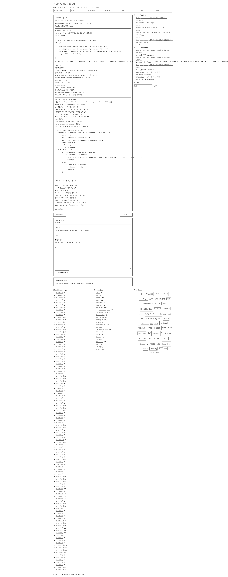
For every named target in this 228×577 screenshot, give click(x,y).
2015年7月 (59, 361)
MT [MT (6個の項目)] (156, 303)
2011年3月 (59, 452)
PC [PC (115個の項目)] (149, 333)
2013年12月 (60, 405)
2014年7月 (59, 388)
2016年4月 (59, 349)
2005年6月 (59, 535)
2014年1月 (59, 403)
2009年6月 (59, 491)
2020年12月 (60, 317)
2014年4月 (59, 396)
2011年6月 (59, 447)
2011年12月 (60, 440)
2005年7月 (59, 533)
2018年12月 (60, 329)
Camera (99, 302)
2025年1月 (59, 293)
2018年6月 (59, 339)
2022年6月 (59, 312)
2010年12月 (60, 459)
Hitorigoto (99, 319)
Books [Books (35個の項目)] (156, 339)
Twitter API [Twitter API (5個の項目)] (145, 323)
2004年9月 (59, 552)
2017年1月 (59, 344)
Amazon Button (60, 85)
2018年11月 (60, 332)
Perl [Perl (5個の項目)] (142, 318)
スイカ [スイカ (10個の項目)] (165, 294)
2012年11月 (60, 427)
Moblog (98, 322)
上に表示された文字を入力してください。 (69, 242)
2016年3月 (59, 351)
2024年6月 (59, 302)
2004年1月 (59, 565)
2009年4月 (59, 496)
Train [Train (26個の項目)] (164, 328)
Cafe (97, 300)
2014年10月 (60, 381)
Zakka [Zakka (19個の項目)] (142, 344)
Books (98, 297)
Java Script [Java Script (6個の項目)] (166, 308)
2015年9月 (59, 356)
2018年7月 (59, 337)
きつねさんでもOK (62, 124)
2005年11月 (60, 523)
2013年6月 (59, 420)
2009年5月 (59, 494)
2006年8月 (59, 511)
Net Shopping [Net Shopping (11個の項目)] (148, 303)
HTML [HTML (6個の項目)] (165, 303)
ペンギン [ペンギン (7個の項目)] (164, 338)
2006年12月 (60, 503)
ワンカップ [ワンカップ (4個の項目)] (157, 308)
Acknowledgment (104, 310)
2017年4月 (59, 342)
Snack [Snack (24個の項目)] (166, 319)
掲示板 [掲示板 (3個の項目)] (168, 298)
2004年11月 (60, 547)
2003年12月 (60, 567)
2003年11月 (60, 570)
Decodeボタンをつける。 (63, 82)
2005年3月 (59, 538)
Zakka (98, 349)
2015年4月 (59, 369)
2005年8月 (59, 530)
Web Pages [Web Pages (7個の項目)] (143, 299)
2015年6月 (59, 364)
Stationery (99, 342)
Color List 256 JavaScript (145, 22)
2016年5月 (59, 346)
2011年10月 (60, 442)
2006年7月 (59, 513)
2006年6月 (59, 516)
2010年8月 (59, 462)
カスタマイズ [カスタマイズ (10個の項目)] (149, 314)
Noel (141, 74)
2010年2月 (59, 472)
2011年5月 (59, 449)
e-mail (57, 227)
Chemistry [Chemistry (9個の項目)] (153, 349)
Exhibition (99, 307)
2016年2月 (59, 354)
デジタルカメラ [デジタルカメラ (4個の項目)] (155, 352)
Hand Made (100, 317)
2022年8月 (59, 310)
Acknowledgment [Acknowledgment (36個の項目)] (153, 318)
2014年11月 (60, 378)
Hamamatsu (100, 315)
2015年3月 (59, 371)
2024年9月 (59, 295)
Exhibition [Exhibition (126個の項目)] (166, 333)
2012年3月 (59, 435)
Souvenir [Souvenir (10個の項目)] (158, 294)
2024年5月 (59, 305)
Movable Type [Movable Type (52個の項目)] (145, 328)
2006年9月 (59, 508)
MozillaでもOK (61, 18)
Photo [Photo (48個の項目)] (157, 328)
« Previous (59, 214)
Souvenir (99, 339)
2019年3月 (59, 324)
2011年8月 (59, 445)
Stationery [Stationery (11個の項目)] (142, 339)
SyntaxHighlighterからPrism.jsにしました (150, 27)
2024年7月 (59, 300)
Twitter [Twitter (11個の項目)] (145, 349)
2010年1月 (59, 474)
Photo (73, 10)
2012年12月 (60, 425)
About (158, 10)
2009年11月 (60, 479)
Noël (57, 20)
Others (141, 10)
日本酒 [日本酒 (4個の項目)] (150, 338)
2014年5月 (59, 393)
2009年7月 (59, 489)
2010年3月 (59, 469)
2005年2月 (59, 540)
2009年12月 (60, 476)
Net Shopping (101, 324)
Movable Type (60, 209)
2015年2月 (59, 373)
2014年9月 (59, 383)
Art (97, 295)
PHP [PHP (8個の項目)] (170, 339)
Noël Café (59, 3)
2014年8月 (59, 386)
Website (57, 235)
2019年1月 (59, 327)
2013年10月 (60, 410)
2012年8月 (59, 430)
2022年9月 (59, 307)
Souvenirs (91, 10)
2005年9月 (59, 528)
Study (98, 344)
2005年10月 (60, 525)
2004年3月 (59, 560)
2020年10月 (60, 322)
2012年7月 (59, 432)
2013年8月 (59, 415)
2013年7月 (59, 418)
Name (57, 223)
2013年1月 (59, 422)
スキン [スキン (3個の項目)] (141, 314)
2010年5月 (59, 464)
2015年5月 (59, 366)
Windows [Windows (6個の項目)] (156, 333)
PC (97, 327)
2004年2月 (59, 562)
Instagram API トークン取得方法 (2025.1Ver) (151, 18)
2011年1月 (59, 457)
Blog (72, 3)
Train (98, 346)
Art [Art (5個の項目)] (160, 303)
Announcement (104, 312)
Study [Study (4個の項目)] (156, 323)
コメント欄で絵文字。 (75, 109)
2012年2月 (59, 437)
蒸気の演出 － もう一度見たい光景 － (149, 72)
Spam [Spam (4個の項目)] (160, 348)
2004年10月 (60, 550)
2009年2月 (59, 501)
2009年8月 (59, 486)
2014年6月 (59, 391)
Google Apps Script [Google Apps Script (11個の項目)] (163, 314)
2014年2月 (59, 400)
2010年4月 (59, 467)
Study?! (107, 10)
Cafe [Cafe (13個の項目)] (170, 328)
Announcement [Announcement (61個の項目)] (157, 299)
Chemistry (99, 305)
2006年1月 (59, 518)
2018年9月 (59, 334)
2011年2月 (59, 454)
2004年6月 (59, 557)
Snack (98, 337)
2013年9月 (59, 413)
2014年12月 (60, 376)
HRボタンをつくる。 (62, 80)
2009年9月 (59, 484)
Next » (126, 214)
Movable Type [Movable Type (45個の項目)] (153, 344)
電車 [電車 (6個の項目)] (165, 348)
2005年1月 (59, 543)
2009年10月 (60, 481)
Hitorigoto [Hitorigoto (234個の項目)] (146, 308)
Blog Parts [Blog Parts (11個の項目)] (142, 333)
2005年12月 (60, 521)
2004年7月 (59, 555)
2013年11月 (60, 408)
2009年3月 (59, 499)
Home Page (58, 10)
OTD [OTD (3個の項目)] (143, 294)
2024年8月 (59, 297)
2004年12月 (60, 545)
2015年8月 (59, 359)
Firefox (62, 188)
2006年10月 (60, 506)
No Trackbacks (80, 20)
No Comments (71, 20)
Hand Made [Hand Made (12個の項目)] (164, 323)
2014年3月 (59, 398)
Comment (58, 248)
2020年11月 (60, 319)
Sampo (98, 334)
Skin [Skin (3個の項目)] (151, 323)
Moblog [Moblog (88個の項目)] (166, 344)
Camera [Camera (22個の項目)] (149, 294)
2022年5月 (59, 315)
